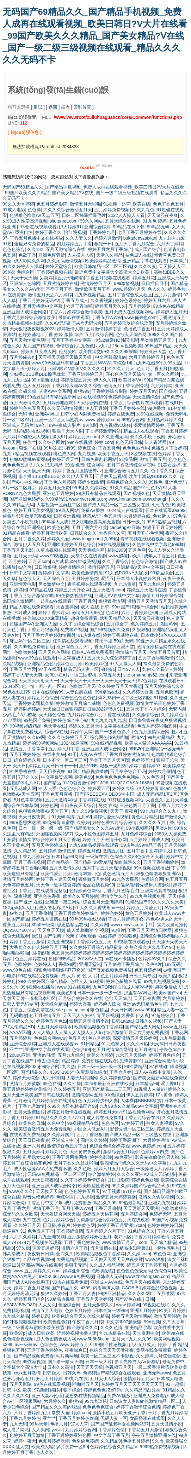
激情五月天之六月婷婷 (50, 294)
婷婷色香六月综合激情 (114, 822)
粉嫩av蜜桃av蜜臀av (29, 459)
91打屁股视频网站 (126, 799)
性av (176, 731)
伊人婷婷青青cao (154, 788)
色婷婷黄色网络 (84, 890)
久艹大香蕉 (174, 1321)
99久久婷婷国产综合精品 (43, 981)
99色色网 (161, 1253)
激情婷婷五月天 (96, 283)
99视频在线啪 (155, 1304)
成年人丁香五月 (159, 555)
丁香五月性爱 (22, 669)
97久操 (23, 1248)
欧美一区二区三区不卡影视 (107, 1355)
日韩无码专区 (142, 975)
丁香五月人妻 (82, 1293)
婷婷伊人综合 (107, 1004)
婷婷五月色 (89, 850)
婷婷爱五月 (99, 788)
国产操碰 (168, 391)
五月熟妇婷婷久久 (164, 419)
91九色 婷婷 (154, 221)
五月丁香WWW (77, 1208)
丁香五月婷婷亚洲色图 (69, 1435)
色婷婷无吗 (160, 1214)
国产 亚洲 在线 (28, 901)
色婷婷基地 (30, 334)
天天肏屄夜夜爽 (162, 215)
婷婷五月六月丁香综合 (110, 249)
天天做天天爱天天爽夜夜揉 (116, 1259)
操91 (36, 935)
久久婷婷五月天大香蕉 (120, 686)
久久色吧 (82, 1168)
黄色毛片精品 (144, 816)
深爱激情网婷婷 (148, 425)
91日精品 (90, 1043)
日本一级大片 (98, 1361)
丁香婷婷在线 (91, 799)
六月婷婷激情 (156, 1140)
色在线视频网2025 (21, 1066)
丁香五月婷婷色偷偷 (78, 1418)
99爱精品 (103, 862)
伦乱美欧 (68, 351)
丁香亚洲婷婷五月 (85, 374)
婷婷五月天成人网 (38, 351)
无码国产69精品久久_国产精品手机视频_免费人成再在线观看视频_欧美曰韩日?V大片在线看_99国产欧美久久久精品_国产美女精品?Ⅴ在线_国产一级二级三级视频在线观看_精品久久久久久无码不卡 (95, 36)
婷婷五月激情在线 (49, 918)
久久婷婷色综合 (115, 1077)
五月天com (39, 561)
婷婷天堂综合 (58, 266)
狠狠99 (75, 1401)
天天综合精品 (53, 1004)
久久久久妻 (145, 266)
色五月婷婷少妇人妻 (98, 1100)
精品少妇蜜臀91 (135, 1248)
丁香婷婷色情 (111, 1429)
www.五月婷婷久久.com (37, 1270)
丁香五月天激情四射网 (149, 930)
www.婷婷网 (128, 1304)
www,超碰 (118, 555)
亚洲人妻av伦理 (47, 1395)
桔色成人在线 (138, 255)
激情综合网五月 (86, 1094)
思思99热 (88, 765)
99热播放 (156, 408)
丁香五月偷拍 (107, 1208)
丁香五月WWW (107, 317)
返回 (52, 107)
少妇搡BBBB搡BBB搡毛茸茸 (37, 374)
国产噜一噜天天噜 (65, 1361)
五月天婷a (33, 1151)
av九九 (103, 345)
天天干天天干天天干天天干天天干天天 (98, 680)
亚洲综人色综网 (24, 283)
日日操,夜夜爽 (57, 1225)
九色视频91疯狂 (115, 425)
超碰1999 (116, 550)
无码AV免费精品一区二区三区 (56, 1174)
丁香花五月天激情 (145, 1429)
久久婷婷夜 (96, 487)
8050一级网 (43, 924)
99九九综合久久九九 (160, 811)
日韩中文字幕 (22, 572)
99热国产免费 (37, 720)
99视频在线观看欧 (132, 941)
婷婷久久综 (123, 788)
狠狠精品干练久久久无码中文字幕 (133, 1162)
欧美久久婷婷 (100, 1055)
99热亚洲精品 (112, 1293)
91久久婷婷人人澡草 (23, 266)
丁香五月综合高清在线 (31, 1009)
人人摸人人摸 (80, 255)
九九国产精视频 (38, 345)
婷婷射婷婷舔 (27, 709)
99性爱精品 (135, 1066)
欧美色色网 (58, 527)
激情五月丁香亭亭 (27, 748)
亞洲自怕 (24, 232)
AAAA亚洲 (19, 1032)
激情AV (138, 737)
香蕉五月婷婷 (16, 924)
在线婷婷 (107, 935)
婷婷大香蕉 (80, 1004)
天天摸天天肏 (49, 1191)
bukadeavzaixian (139, 238)
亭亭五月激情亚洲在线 (154, 1435)
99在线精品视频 (106, 743)
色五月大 (77, 1038)
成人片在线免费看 (104, 1117)
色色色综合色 (72, 788)
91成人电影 (14, 209)
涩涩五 (107, 578)
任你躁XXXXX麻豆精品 (46, 618)
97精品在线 (40, 589)
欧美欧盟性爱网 (93, 1185)
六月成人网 (25, 612)
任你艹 (29, 442)
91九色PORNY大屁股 (126, 572)
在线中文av (54, 754)
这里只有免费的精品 (34, 243)
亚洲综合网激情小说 (164, 1060)
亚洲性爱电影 (22, 584)
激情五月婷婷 (167, 1316)
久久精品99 (25, 850)
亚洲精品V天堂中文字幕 (139, 567)
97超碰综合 (162, 1015)
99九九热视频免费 (148, 896)
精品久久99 (105, 1202)
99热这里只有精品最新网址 (54, 396)
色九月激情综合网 (151, 731)
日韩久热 (72, 1372)
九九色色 (85, 345)
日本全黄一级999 (111, 1310)
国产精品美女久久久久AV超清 (94, 828)
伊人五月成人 (142, 1344)
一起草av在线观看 (54, 601)
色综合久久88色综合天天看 (137, 856)
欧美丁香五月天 (113, 453)
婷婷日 (20, 589)
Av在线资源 (14, 294)
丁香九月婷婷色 (33, 856)
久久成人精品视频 (107, 1265)
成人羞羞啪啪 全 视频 (88, 930)
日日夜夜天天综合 (78, 805)
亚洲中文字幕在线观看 (47, 1049)
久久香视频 (101, 300)
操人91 (59, 436)
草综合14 (122, 362)
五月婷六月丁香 (63, 748)
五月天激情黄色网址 (29, 340)
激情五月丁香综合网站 (126, 385)
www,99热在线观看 (37, 657)
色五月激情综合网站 (112, 1049)
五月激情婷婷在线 (60, 283)
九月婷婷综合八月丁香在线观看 (99, 714)
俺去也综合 (48, 1060)
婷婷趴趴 (40, 1316)
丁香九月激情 (31, 1106)
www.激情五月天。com (124, 1242)
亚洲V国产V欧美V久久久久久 (76, 368)
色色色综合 (14, 249)
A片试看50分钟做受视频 (76, 561)
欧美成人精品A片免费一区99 (59, 1446)
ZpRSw (115, 1389)
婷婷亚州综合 (76, 1270)
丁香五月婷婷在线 (127, 408)
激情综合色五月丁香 (67, 1145)
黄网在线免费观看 (153, 1350)
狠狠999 (81, 391)
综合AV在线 (56, 731)
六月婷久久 (55, 1401)
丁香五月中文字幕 (45, 1202)
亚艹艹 (16, 1049)
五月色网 (137, 550)
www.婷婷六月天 (129, 289)
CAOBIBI (131, 1287)
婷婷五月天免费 (54, 487)
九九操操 (85, 1197)
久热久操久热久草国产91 (149, 947)
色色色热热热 (135, 447)
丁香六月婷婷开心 (126, 918)
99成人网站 (67, 510)
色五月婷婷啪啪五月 (157, 726)
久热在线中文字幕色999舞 (158, 544)
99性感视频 (34, 1361)
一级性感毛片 (166, 1248)
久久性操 (72, 1083)
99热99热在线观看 (87, 918)
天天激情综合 (145, 396)
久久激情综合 (145, 714)
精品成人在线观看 (141, 430)
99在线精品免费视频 (38, 975)
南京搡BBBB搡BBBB (39, 476)
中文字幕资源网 (56, 777)
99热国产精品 (158, 345)
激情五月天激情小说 (89, 1021)
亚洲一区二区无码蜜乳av (58, 419)
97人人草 (79, 1423)
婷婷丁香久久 (48, 232)
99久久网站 (91, 221)
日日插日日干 (154, 283)
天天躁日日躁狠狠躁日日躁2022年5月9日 (83, 709)
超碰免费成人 (168, 987)
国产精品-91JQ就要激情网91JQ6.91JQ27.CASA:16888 (98, 782)
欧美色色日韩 (31, 1123)
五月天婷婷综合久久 (164, 686)
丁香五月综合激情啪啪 (31, 595)
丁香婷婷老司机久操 (34, 703)
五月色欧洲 (167, 691)
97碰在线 (132, 1191)
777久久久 (28, 777)
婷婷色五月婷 (69, 663)
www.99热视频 (54, 555)
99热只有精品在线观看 (98, 493)
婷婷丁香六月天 (53, 612)
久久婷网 (99, 924)
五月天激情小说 (166, 1423)
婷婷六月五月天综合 (114, 1168)
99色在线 (52, 1083)
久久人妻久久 (78, 238)
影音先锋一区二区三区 (132, 1128)
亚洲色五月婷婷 (58, 493)
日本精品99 (146, 1083)
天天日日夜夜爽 (33, 1140)
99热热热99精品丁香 (141, 845)
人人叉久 (47, 1304)
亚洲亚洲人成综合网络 (25, 311)
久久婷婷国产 (60, 1134)
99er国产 (121, 606)
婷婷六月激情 (107, 238)
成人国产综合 (147, 249)
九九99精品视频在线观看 (94, 845)
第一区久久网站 (163, 374)
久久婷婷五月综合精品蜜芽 (95, 947)
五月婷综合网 (133, 1214)
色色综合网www (49, 1038)
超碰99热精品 (62, 958)
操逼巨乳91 (14, 1231)
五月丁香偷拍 (38, 913)
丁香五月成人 (75, 300)
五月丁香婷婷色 (24, 754)
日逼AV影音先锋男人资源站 (143, 884)
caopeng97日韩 (124, 527)
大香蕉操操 (67, 606)
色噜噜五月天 (82, 686)
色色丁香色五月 (168, 203)
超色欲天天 (29, 578)
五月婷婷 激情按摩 (57, 850)
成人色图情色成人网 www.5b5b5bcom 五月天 (81, 1338)
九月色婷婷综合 (136, 833)
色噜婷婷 (23, 964)
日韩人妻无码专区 (20, 1004)
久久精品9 (111, 1440)
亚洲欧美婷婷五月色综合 (71, 544)
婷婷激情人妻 (70, 328)
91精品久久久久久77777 (60, 1117)
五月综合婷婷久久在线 (80, 998)
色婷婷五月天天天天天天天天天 (132, 1384)
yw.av (57, 1429)
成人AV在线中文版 (152, 1072)
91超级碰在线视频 (32, 430)
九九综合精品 (16, 1316)
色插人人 (79, 981)
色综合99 (81, 1049)
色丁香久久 (162, 470)
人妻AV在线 (91, 754)
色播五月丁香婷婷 (169, 447)
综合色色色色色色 (78, 697)
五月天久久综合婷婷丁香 (111, 657)
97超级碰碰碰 (47, 1389)
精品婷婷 (70, 1060)
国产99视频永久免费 (109, 629)
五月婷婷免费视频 (112, 209)
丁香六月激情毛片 (120, 890)
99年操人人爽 (55, 521)
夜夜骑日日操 (40, 1253)
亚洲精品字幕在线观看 (145, 260)
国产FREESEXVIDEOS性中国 (104, 794)
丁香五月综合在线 (142, 1117)
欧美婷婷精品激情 (102, 260)
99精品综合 (161, 572)
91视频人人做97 (150, 1089)
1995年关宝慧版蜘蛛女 (84, 1072)
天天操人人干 (172, 266)
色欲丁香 (27, 255)
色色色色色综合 (98, 1406)
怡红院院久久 (127, 862)
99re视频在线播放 (151, 867)
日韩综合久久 (83, 533)
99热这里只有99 (59, 447)
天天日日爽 (121, 1009)
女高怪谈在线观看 (147, 1418)
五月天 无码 (25, 555)
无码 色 (25, 413)
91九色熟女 (113, 1043)
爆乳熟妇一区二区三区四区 (124, 697)
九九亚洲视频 (60, 941)
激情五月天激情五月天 (149, 601)
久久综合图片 (51, 442)
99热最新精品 (132, 1202)
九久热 (68, 1066)
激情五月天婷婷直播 (116, 1197)
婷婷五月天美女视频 (34, 510)
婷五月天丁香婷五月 (147, 1265)
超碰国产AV (21, 623)
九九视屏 (87, 453)
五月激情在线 (103, 1248)
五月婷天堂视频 (110, 476)
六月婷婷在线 (137, 516)
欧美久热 (167, 975)
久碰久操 (27, 391)
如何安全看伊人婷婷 (162, 669)
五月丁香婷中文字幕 (71, 340)
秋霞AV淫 (92, 516)
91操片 (118, 930)
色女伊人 (161, 516)
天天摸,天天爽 (37, 470)
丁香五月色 (109, 447)
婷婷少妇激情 (90, 482)
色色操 (34, 209)
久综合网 (104, 334)
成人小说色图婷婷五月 (96, 833)
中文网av (33, 482)
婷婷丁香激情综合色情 (138, 1406)
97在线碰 (158, 1066)
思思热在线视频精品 (85, 1395)
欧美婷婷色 (96, 663)
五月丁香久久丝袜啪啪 (76, 1162)
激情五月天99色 (87, 612)
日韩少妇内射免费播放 (83, 413)
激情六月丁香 (74, 1248)
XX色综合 (114, 1094)
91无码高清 (63, 816)
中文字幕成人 (71, 657)
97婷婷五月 (132, 1123)
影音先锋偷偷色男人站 (157, 1157)
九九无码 (18, 1423)
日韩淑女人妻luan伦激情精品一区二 (144, 1401)
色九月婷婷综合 (58, 1219)
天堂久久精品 (109, 255)
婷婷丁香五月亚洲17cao (121, 1225)
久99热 (111, 538)
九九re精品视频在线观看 (27, 453)
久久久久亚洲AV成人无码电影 (146, 1174)
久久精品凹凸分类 (142, 1389)
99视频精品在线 (83, 1123)
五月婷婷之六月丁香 (105, 1231)
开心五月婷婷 (49, 1378)
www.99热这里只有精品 (55, 362)
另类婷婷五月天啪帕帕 (62, 277)
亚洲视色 (36, 527)
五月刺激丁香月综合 (123, 964)
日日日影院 (118, 1179)
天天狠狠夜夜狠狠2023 (32, 328)
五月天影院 (20, 1384)
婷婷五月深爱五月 (144, 907)
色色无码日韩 (128, 442)
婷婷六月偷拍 (161, 771)
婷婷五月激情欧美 (49, 533)
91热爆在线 (89, 635)
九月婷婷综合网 (80, 1429)
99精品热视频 (60, 1299)
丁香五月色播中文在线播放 (36, 238)
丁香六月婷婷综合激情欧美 (75, 311)
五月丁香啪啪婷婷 (161, 862)
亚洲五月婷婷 (143, 1310)
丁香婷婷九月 (102, 232)
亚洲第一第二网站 (63, 901)
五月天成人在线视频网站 (129, 311)
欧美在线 (141, 203)
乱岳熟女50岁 (36, 1157)
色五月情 (112, 516)
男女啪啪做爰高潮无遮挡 (95, 521)
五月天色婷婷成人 (49, 845)
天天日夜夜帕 (52, 771)
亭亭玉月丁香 (59, 289)
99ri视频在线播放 (37, 987)
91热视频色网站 (139, 1111)
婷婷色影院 (101, 1157)
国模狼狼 (40, 953)
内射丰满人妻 (106, 1287)
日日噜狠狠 (45, 567)
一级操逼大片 (149, 1168)
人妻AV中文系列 (55, 391)
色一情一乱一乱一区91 (44, 686)
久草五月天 (110, 674)
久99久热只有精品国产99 (72, 1106)
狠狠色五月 (14, 1350)
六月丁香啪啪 (79, 306)
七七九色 (160, 504)
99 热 (77, 487)
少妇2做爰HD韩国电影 (116, 340)
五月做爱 (165, 1293)
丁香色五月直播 (56, 794)
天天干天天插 (23, 277)
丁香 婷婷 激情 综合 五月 (68, 334)
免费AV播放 (92, 510)
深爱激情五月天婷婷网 (135, 1038)
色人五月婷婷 (36, 385)
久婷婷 (83, 822)
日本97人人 (128, 669)
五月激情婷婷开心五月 (89, 1236)
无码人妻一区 (114, 1418)
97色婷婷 (147, 680)
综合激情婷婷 (101, 1174)
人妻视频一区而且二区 (58, 504)
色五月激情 (145, 1049)
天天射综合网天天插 (60, 1214)
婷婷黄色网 (84, 1225)
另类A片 (163, 828)
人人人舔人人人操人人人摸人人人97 (68, 1032)
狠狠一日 (103, 243)
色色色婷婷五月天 (82, 1191)
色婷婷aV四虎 (154, 1151)
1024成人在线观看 (125, 510)
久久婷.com (138, 1253)
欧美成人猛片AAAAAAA (148, 743)
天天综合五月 (56, 578)
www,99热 (145, 1009)
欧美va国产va (167, 992)
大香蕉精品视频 (72, 1259)
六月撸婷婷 (174, 998)
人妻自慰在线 (79, 691)
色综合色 (49, 1344)
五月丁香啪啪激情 (156, 657)
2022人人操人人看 (126, 215)
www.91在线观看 (73, 987)
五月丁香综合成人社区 (130, 294)
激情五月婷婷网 (18, 879)
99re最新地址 (45, 379)
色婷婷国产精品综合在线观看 (111, 1372)
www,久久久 (21, 1191)
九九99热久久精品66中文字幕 (128, 1106)
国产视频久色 (136, 493)
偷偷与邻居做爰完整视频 (27, 516)
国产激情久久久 (82, 1327)
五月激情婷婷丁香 (103, 328)
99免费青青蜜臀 (58, 822)
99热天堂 (38, 1423)
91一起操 (174, 1384)
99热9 (8, 272)
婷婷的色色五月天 (27, 408)
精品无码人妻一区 (81, 669)
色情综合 (65, 345)
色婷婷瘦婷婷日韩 (165, 1225)
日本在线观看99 (48, 691)
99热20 (135, 748)
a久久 (136, 555)
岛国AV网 (169, 623)
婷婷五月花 (144, 277)
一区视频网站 (28, 1401)
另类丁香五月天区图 (109, 760)
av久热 (25, 567)
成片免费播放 (78, 1202)
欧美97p (17, 1333)
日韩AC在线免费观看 (92, 652)
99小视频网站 (139, 828)
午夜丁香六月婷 (87, 1321)
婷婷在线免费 (121, 413)
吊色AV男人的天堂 (164, 918)
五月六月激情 (167, 294)
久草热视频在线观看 (56, 550)
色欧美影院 (103, 1270)
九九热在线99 (147, 362)
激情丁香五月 (153, 459)
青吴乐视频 (108, 1015)
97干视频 (111, 1191)
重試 (38, 107)
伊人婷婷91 (70, 226)
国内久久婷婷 (94, 1140)
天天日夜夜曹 (147, 998)
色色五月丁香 (41, 1231)
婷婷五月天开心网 (72, 589)
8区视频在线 (143, 453)
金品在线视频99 (98, 884)
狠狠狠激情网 (111, 601)
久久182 (35, 249)
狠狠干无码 (76, 1265)
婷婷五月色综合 (42, 697)
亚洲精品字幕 (138, 1327)
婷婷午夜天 (25, 1440)
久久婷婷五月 (67, 1089)
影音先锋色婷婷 (38, 1197)
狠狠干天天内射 (67, 430)
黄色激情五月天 (118, 873)
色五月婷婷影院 (51, 203)
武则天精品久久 (115, 618)
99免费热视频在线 (74, 595)
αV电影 (90, 425)
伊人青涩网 (156, 442)
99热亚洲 (123, 1157)
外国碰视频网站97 (54, 833)
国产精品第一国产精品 (69, 862)
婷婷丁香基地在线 (120, 635)
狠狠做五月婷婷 (93, 879)
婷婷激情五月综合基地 (78, 703)
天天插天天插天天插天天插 (65, 357)
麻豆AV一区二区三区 (30, 640)
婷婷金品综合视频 (159, 1287)
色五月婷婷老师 (53, 1440)
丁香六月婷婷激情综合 (127, 754)
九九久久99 (140, 1338)
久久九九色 (143, 209)
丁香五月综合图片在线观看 (136, 402)
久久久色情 (111, 1327)
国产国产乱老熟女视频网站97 (120, 1423)
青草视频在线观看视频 (142, 538)
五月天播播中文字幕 (43, 306)
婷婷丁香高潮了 (124, 1140)
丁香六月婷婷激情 (151, 1236)
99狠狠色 (128, 935)
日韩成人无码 (109, 1276)
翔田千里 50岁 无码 (114, 640)
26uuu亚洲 (20, 1055)
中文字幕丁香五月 (111, 1435)
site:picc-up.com (72, 1009)
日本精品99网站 (67, 856)
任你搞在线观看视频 (73, 640)
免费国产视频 (73, 629)
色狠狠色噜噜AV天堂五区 (34, 215)
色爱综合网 (69, 1304)
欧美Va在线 (173, 1333)
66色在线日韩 (16, 691)
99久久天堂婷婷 (18, 203)
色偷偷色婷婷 (85, 1440)
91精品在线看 (16, 533)
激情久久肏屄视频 (156, 1197)
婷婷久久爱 (58, 538)
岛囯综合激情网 (18, 601)
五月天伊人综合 (105, 1378)
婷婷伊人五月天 (171, 311)
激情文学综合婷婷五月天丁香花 (49, 839)
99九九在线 (76, 1378)
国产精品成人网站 (143, 1026)
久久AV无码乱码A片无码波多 (73, 323)
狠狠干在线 (30, 447)
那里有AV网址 (138, 992)
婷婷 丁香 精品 (172, 1344)
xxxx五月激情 (27, 1372)
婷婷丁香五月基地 (31, 1287)
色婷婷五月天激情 (27, 1435)
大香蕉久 (154, 799)
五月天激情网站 (60, 799)
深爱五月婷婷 (45, 1248)
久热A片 (154, 964)
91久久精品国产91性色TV (135, 487)
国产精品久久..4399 (40, 1072)
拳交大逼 (60, 1412)
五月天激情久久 (24, 402)
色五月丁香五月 (152, 368)
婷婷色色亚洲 (145, 1179)
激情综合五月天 (131, 652)
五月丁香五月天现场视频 (107, 867)
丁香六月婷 (120, 1072)
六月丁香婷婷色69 (139, 612)
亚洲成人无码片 (18, 425)
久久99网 (36, 737)
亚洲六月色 (34, 1145)
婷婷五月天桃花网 (100, 1214)
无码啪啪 (18, 1015)
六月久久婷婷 (22, 1236)
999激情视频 (126, 283)
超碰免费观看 (84, 618)
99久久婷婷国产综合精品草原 (141, 1185)
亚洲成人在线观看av (58, 1043)
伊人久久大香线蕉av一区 (99, 907)
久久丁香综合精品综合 (81, 623)
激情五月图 (113, 850)
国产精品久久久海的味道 (56, 1406)
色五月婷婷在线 (30, 958)
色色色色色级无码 (134, 1270)
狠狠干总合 (167, 760)
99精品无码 (158, 226)
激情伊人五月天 (29, 544)
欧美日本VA (130, 379)
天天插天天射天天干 (38, 680)
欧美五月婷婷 (172, 1310)
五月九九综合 (152, 584)
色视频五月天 (118, 1367)
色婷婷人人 (45, 964)
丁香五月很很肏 (42, 629)
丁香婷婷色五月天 (94, 941)
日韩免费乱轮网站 (99, 459)
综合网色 (99, 737)
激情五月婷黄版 (24, 1083)
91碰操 (97, 981)
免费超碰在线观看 (99, 1060)
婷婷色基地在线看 (123, 981)
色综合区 (25, 272)
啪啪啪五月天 (85, 1384)
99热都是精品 (161, 737)
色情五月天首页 (164, 652)
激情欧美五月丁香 (92, 289)
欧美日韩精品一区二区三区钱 (103, 266)
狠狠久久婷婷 (53, 1293)
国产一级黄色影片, (113, 731)
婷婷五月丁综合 (29, 1299)
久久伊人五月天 (77, 476)
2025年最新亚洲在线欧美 (108, 1083)
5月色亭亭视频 (28, 799)
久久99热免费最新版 (34, 646)
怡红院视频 (75, 232)
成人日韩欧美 (41, 1333)
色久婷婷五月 (144, 623)
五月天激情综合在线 (65, 249)
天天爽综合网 (91, 550)
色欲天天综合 (118, 998)
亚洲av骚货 (44, 1055)
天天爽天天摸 (51, 930)
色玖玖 (112, 612)
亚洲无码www (156, 1372)
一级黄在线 (96, 856)
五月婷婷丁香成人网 (149, 839)
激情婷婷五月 (101, 567)
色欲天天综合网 (131, 334)
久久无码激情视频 (65, 260)
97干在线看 (49, 669)
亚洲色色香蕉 (47, 896)
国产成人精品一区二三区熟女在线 (116, 504)
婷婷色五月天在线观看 (127, 1219)
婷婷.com (104, 442)
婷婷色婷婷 (112, 913)
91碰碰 (161, 697)
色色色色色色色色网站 (117, 777)
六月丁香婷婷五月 (146, 357)
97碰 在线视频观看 (37, 226)
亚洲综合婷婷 (97, 226)
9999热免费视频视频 (160, 1446)
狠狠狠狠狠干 (27, 1321)
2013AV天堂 (90, 958)
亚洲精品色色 (40, 663)
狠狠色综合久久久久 (126, 482)
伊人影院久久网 (29, 260)
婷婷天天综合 (26, 1077)
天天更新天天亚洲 (141, 1208)
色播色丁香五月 (139, 328)
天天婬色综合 (52, 714)
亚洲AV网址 (47, 413)
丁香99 (178, 867)
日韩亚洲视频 (67, 516)
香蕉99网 (68, 964)
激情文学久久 (114, 896)
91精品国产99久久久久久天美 (154, 901)
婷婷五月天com (83, 436)
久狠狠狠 (141, 629)
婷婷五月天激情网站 (131, 1316)
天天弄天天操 (89, 1367)
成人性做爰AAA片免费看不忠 (42, 1168)
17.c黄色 (163, 1094)
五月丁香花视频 (29, 862)
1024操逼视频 (75, 743)
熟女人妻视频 (159, 1123)
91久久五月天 (120, 368)
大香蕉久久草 (112, 533)
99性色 (156, 482)
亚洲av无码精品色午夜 (145, 1004)
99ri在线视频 (79, 442)
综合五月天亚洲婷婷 (103, 901)
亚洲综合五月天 (72, 646)
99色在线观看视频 (52, 1384)
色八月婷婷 (99, 1038)
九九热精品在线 (114, 1333)
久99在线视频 (149, 413)
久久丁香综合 (115, 561)
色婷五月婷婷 (78, 1310)
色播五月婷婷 (136, 1440)
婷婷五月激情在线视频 (69, 1111)
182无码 (11, 907)
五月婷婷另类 (85, 578)
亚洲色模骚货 (51, 255)
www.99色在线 (17, 970)
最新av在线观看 (73, 317)
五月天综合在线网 (122, 221)
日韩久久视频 (148, 1021)
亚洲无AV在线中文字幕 (117, 595)
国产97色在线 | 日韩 (134, 1299)
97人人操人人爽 (125, 663)
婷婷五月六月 (157, 300)
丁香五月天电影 (18, 550)
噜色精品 (99, 1009)
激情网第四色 (87, 873)
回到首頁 (82, 107)
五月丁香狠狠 (89, 1134)
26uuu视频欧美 (127, 345)
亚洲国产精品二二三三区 (107, 1089)
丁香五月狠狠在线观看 (108, 277)
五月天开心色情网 (145, 533)
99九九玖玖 (95, 1401)
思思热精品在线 (72, 924)
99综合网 (50, 1066)
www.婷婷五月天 (76, 1344)
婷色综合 (87, 447)
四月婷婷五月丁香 (74, 243)
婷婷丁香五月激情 (27, 941)
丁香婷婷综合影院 (109, 391)
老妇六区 (123, 1236)
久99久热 (172, 362)
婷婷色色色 (94, 1389)
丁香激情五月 (172, 317)
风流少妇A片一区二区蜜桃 (70, 674)
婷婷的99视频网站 (41, 743)
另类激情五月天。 (158, 340)
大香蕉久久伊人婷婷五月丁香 (38, 947)
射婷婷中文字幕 (53, 572)
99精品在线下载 (129, 226)
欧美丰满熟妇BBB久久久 (153, 476)
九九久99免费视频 (90, 811)
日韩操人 (51, 1372)
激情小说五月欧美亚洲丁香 (118, 1412)
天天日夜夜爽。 (33, 816)
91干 (72, 754)
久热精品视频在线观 (22, 323)
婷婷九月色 (56, 1151)
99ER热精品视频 (163, 521)
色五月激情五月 (44, 1015)
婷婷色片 (177, 289)
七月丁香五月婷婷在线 (139, 232)
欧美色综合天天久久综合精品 (80, 1316)
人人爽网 (40, 1429)
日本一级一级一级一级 (40, 828)
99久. (41, 425)
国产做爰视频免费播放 (110, 970)
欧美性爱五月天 (55, 873)
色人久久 (156, 289)
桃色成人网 (64, 453)
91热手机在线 (23, 771)
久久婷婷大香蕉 (137, 691)
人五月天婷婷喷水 (54, 1026)
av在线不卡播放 (120, 958)
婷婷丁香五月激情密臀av (77, 470)
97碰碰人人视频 (34, 436)
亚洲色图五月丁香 (137, 805)
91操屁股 (128, 459)
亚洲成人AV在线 (106, 1282)
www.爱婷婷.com (102, 419)
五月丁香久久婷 (29, 538)
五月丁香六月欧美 (89, 527)
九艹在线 (31, 1219)
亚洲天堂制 (90, 964)
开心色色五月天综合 (125, 374)
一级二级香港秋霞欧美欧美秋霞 (34, 1327)
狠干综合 (72, 1389)
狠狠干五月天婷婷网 (162, 527)
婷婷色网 (49, 805)
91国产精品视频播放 (88, 771)
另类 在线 (107, 805)
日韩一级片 (133, 521)
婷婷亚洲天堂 (153, 351)
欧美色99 (84, 777)
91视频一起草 (116, 203)
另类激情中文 (51, 584)
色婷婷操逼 (119, 396)
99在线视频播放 (114, 544)
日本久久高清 (60, 1367)
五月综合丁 (117, 623)
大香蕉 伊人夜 (135, 1015)
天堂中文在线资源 (88, 555)
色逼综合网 (152, 879)
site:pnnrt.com (63, 221)
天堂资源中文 (145, 1333)
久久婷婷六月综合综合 (158, 1355)
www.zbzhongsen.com (147, 1276)
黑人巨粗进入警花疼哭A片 (47, 907)
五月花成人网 (22, 788)
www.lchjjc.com (87, 538)
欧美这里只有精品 (20, 873)
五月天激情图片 (29, 1111)
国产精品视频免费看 (34, 1355)
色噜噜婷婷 (25, 652)
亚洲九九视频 (161, 1202)
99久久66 (48, 1276)
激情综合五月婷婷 (121, 1151)
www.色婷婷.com (148, 1145)
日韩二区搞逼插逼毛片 (84, 215)
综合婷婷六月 (27, 760)
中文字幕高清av (110, 357)
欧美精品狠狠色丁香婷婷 (98, 1026)
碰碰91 (108, 669)
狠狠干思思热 (113, 765)
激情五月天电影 (47, 1310)
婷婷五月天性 (65, 459)
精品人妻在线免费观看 (31, 606)
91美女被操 (169, 465)
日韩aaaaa (122, 1021)
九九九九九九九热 (108, 720)
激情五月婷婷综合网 (162, 595)
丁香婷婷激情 (70, 1231)
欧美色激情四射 (87, 572)
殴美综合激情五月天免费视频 (42, 1128)
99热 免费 (74, 465)
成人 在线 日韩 (95, 606)
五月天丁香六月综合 (134, 243)
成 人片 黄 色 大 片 (79, 975)
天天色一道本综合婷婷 (58, 884)
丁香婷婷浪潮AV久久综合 (77, 385)
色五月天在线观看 (142, 1282)
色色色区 (110, 1123)
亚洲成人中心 (65, 1140)
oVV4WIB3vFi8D (19, 1304)
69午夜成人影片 (65, 425)
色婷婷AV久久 (152, 958)
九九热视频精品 (89, 294)
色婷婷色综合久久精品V (113, 1446)
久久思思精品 (49, 465)
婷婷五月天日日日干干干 (52, 765)
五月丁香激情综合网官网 (131, 465)
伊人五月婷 (96, 408)
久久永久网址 (141, 1293)
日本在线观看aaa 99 (165, 510)
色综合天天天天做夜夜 (111, 1350)
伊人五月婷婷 (139, 1094)
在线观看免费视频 (27, 1134)
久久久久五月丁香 (156, 822)
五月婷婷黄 (139, 306)
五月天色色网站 (53, 652)
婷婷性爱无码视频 (111, 816)
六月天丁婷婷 (170, 243)
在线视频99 (94, 396)
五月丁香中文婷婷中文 (149, 850)
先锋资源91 (131, 1060)
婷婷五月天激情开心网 (105, 839)
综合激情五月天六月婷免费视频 (137, 1032)
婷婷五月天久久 (110, 306)
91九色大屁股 (125, 879)
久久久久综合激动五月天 (67, 209)
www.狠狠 (155, 1259)
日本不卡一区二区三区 (65, 760)
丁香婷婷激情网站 (103, 430)
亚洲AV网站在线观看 (41, 1265)
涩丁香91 (170, 1083)
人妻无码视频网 (81, 1077)
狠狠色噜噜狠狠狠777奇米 (59, 970)
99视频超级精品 (25, 726)
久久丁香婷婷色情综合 (82, 1179)
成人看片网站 (16, 1429)
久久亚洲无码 (114, 436)
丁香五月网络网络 (70, 1157)
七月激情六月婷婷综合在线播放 (45, 1100)
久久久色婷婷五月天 (68, 737)
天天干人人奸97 (79, 1015)
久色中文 (56, 1123)
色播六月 (59, 1423)
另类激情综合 (89, 1219)
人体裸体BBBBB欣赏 (141, 1100)
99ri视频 (152, 1321)
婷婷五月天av (143, 391)
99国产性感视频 (110, 1344)
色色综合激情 (144, 561)
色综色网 (163, 1270)
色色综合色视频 (18, 1338)
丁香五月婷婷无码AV (38, 300)
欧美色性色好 (56, 1321)
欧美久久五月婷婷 (80, 896)
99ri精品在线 (107, 691)
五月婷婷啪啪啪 (58, 402)
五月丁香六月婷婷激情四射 (49, 635)
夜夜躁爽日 (76, 1350)
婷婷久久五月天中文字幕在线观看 (101, 726)
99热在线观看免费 (70, 1282)
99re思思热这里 (24, 822)
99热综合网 (133, 419)
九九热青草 (125, 584)
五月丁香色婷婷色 (81, 1242)
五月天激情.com (108, 589)
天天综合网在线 (91, 402)
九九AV (84, 816)
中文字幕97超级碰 (124, 1321)
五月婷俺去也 (22, 357)
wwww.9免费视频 (77, 1276)
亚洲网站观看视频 (158, 890)
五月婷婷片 (20, 1038)
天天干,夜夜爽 (124, 811)
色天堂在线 (55, 726)
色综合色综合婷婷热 (109, 1145)
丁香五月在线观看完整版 (42, 890)
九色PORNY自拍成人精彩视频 (123, 987)
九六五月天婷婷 (130, 1055)
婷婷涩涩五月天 (75, 379)
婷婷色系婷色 (128, 300)
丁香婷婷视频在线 (54, 272)
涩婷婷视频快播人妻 (77, 1333)
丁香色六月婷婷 (59, 482)
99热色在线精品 (169, 306)
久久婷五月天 (27, 1225)
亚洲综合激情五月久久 (126, 470)
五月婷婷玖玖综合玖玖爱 (128, 323)
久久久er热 (137, 1043)
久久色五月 (153, 777)
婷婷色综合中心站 (71, 720)
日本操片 (178, 260)
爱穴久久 (65, 1253)
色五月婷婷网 (147, 970)
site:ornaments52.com (145, 674)
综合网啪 (95, 465)
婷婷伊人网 (82, 731)
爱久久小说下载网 (147, 436)
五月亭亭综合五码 (128, 771)
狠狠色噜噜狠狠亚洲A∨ (159, 873)
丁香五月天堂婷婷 (94, 1299)
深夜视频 (23, 896)
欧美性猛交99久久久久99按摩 (108, 351)
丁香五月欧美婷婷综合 (76, 913)
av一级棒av (26, 1344)
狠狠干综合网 (145, 606)
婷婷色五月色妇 (51, 1021)
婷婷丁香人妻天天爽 (22, 674)
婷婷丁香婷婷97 (145, 765)
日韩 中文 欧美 (17, 1389)
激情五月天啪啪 (85, 203)
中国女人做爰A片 (91, 1128)
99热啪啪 (119, 737)
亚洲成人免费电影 (151, 1395)
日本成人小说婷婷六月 (138, 578)
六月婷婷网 (162, 385)
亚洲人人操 (46, 623)
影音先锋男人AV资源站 (137, 1361)
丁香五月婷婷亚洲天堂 (112, 646)
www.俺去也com (140, 317)
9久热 (157, 1440)
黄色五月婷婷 (138, 913)
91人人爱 (47, 788)
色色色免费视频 (118, 703)
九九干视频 (53, 1077)
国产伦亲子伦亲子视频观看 (69, 935)
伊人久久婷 (105, 379)
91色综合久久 (141, 1231)
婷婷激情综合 (72, 567)
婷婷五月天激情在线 (146, 589)
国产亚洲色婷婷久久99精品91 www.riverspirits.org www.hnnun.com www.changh (89, 499)
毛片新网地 (67, 1355)
